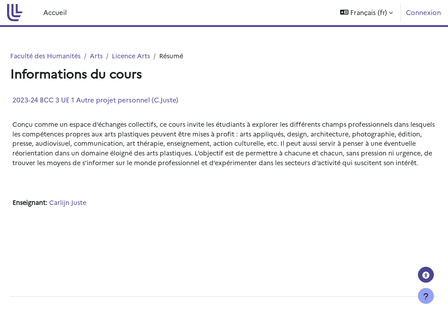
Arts (119, 56)
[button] (366, 12)
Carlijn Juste (90, 214)
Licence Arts (155, 56)
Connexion (423, 12)
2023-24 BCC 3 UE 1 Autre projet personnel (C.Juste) (116, 100)
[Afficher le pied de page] (426, 296)
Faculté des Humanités (67, 56)
